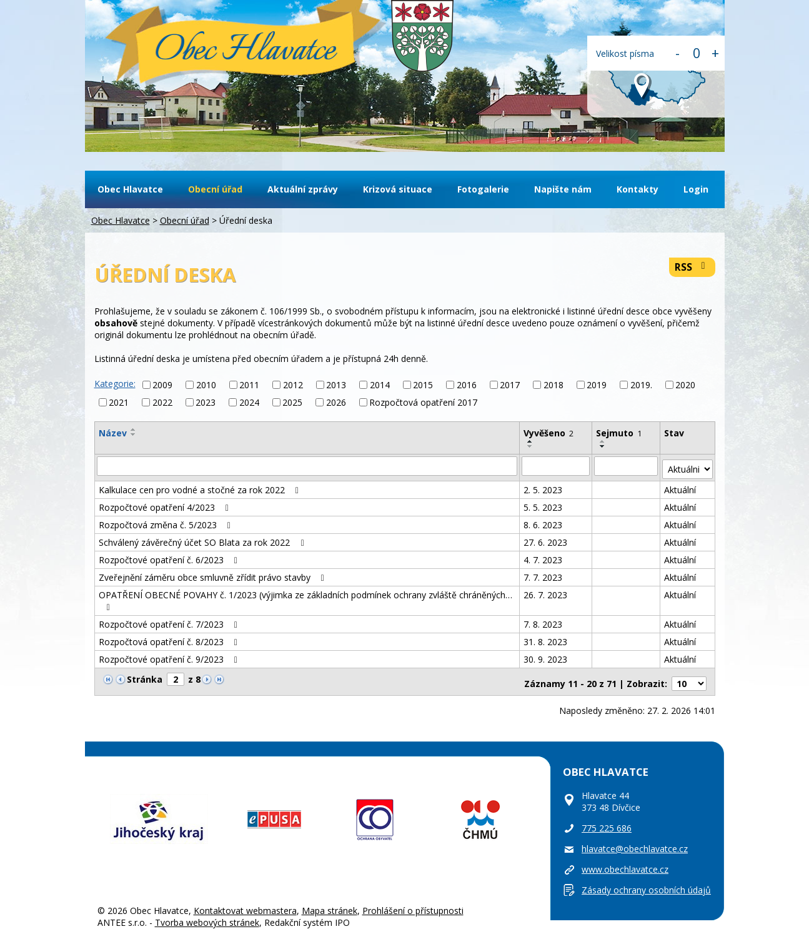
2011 (249, 385)
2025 (292, 402)
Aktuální (681, 486)
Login (695, 189)
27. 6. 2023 (546, 539)
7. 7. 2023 (543, 574)
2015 (423, 385)
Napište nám (563, 189)
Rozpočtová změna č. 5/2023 (167, 521)
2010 (206, 385)
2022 (162, 402)
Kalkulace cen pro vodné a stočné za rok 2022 (201, 486)
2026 (336, 402)
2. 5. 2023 (543, 486)
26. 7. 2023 (546, 591)
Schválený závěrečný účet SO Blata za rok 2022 (203, 539)
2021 (119, 402)
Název (113, 433)
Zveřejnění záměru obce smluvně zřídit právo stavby (214, 574)
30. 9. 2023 (546, 655)
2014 (380, 385)
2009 (162, 385)
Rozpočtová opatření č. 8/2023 (170, 638)
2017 (510, 385)
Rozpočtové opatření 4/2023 (166, 504)
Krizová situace (397, 189)
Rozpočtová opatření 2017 (423, 402)
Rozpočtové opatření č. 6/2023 (170, 556)
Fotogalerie (483, 189)
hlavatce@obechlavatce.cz (635, 840)
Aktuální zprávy (302, 189)
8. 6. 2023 (543, 521)
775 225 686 (607, 820)
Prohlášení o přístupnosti (413, 902)
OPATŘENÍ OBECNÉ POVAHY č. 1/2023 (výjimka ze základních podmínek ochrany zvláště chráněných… (305, 596)
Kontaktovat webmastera (245, 902)
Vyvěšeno (549, 433)
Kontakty (637, 189)
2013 (336, 385)
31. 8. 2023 (546, 638)
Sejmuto (619, 433)
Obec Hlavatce (245, 51)
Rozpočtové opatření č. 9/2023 (170, 655)
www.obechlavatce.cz (625, 861)
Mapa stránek (329, 902)
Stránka (144, 675)
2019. (641, 385)
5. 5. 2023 (543, 504)
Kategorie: (115, 383)
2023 (206, 402)
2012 (293, 385)
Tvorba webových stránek (207, 914)
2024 (249, 402)
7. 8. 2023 (543, 620)
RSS (692, 267)
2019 (597, 385)
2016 (467, 385)
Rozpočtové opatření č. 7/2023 (170, 620)
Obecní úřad (215, 189)
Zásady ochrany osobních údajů (646, 882)
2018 (553, 385)
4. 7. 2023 (543, 556)
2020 (685, 385)
